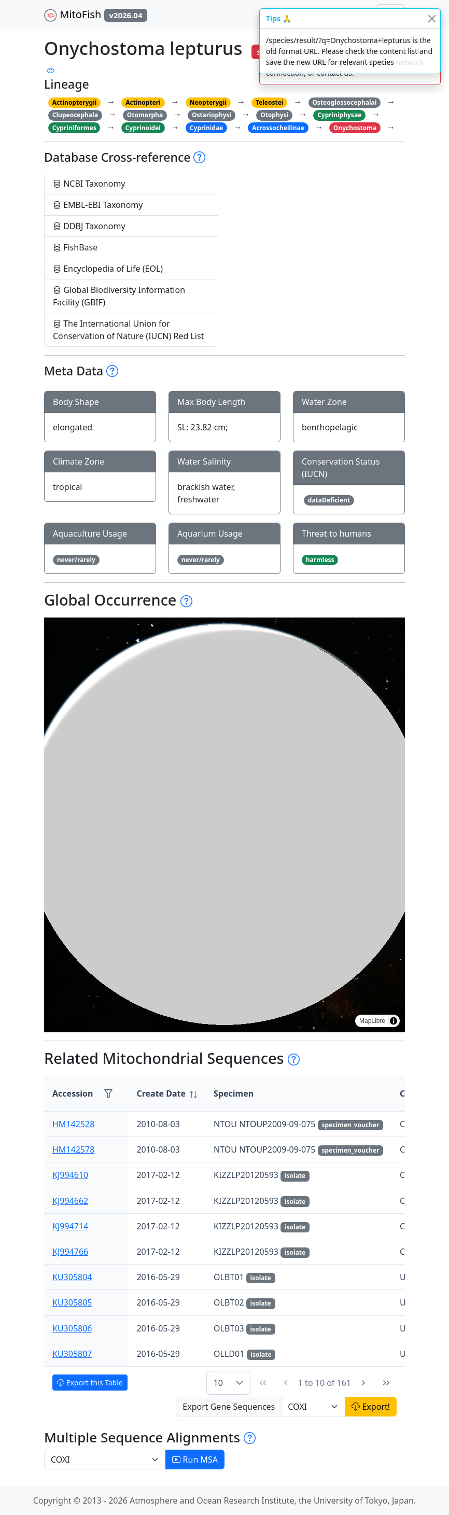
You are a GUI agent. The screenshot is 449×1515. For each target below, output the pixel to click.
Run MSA (195, 1459)
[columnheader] (166, 1094)
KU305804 (72, 1277)
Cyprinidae (206, 127)
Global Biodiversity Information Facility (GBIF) (119, 296)
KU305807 (72, 1353)
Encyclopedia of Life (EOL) (108, 268)
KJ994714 (70, 1226)
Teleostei (269, 102)
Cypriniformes (74, 127)
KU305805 (72, 1302)
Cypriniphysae (339, 114)
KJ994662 (70, 1201)
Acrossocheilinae (278, 127)
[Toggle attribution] (393, 1021)
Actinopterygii (74, 102)
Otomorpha (145, 114)
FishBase (75, 247)
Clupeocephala (75, 114)
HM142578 (73, 1149)
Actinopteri (143, 102)
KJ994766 (70, 1251)
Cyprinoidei (143, 127)
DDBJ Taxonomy (89, 226)
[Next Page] (363, 1382)
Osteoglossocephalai (344, 102)
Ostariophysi (211, 114)
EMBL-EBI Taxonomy (98, 205)
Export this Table (90, 1382)
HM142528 (73, 1124)
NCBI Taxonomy (89, 183)
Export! (371, 1406)
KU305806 (72, 1328)
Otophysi (274, 114)
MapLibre (372, 1021)
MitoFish (95, 14)
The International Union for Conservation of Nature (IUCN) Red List (128, 330)
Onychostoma (354, 127)
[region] (224, 825)
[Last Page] (386, 1382)
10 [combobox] (217, 1382)
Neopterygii (208, 102)
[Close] (431, 18)
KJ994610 (70, 1175)
